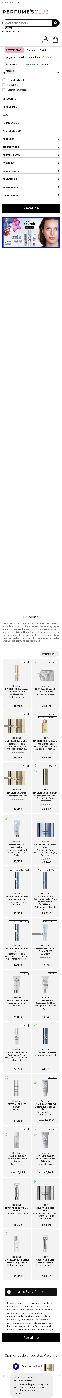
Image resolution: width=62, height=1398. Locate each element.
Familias (30, 73)
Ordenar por (49, 653)
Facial (43, 50)
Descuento (30, 98)
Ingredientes (30, 147)
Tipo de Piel (30, 106)
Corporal (10, 57)
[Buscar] (55, 23)
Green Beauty (30, 64)
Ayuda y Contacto (10, 2)
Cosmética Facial (13, 79)
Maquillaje (34, 57)
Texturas (30, 138)
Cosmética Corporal (14, 89)
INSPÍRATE (7, 28)
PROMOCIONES (11, 31)
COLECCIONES (30, 195)
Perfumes (32, 50)
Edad (30, 114)
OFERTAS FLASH (14, 50)
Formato (30, 163)
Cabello (22, 57)
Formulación (30, 122)
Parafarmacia (13, 64)
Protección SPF (30, 130)
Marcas (10, 70)
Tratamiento (30, 155)
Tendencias (30, 179)
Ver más (44, 64)
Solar (47, 57)
